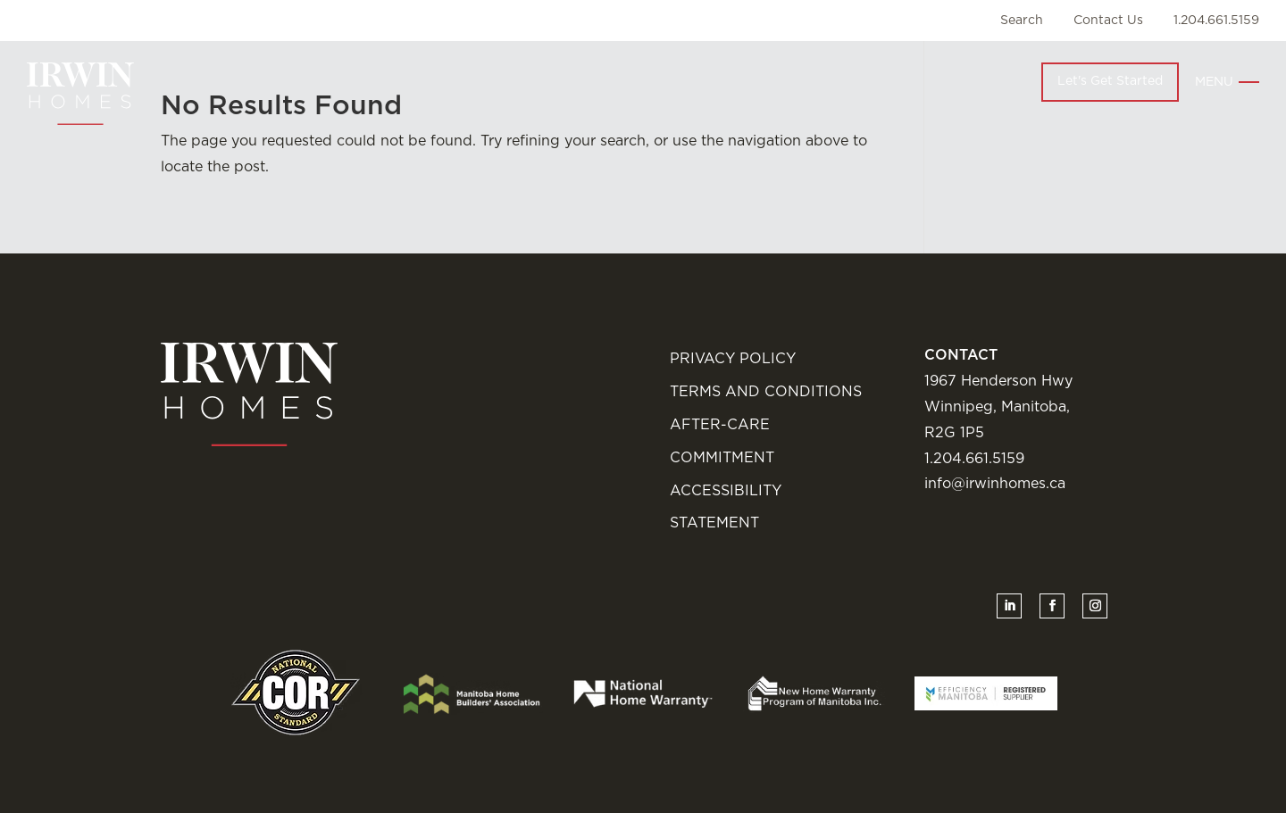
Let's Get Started (1110, 81)
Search (1021, 20)
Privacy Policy (733, 359)
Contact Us (1108, 20)
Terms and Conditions (766, 392)
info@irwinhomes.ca (994, 484)
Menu (1214, 82)
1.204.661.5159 (1216, 20)
